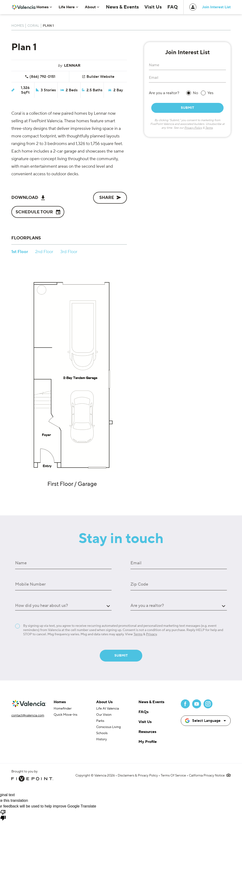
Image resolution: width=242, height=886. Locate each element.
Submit (187, 108)
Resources (147, 731)
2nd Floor (44, 251)
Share (110, 197)
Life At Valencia (107, 708)
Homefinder (63, 708)
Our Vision (104, 715)
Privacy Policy (193, 128)
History (101, 739)
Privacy (151, 634)
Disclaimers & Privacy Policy (138, 775)
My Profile (147, 741)
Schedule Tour (38, 212)
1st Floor (19, 251)
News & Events (132, 7)
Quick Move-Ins (65, 715)
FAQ (173, 7)
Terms (209, 128)
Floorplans (26, 238)
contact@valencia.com (27, 715)
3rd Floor (68, 251)
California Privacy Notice (207, 775)
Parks (100, 721)
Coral (33, 26)
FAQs (143, 712)
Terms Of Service (173, 775)
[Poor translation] (3, 814)
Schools (102, 733)
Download (28, 197)
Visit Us (157, 7)
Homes (17, 26)
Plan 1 (48, 26)
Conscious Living (108, 727)
